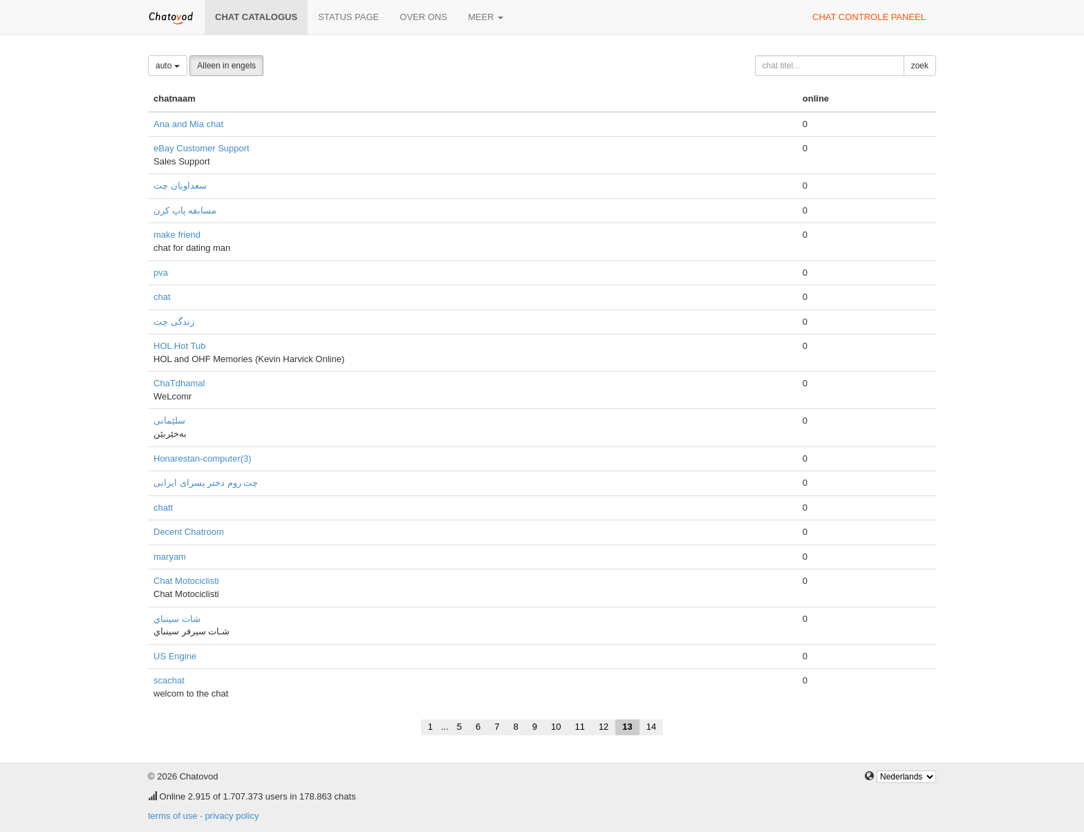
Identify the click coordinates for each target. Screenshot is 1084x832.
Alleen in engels (226, 65)
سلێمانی (169, 420)
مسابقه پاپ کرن (184, 210)
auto (168, 65)
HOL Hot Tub (179, 346)
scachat (169, 680)
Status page (348, 17)
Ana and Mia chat (188, 124)
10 (556, 726)
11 (579, 726)
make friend (176, 234)
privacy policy (232, 816)
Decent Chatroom (188, 532)
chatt (163, 507)
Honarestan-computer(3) (202, 458)
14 (651, 726)
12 (603, 726)
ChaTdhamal (179, 383)
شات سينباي (176, 619)
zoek (919, 65)
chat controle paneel (869, 17)
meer (485, 17)
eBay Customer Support (201, 148)
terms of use (173, 816)
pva (160, 272)
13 (627, 726)
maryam (169, 556)
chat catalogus (256, 17)
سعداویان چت (180, 185)
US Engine (174, 656)
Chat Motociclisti (186, 581)
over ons (423, 17)
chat (162, 297)
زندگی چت (173, 321)
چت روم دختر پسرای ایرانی (205, 483)
